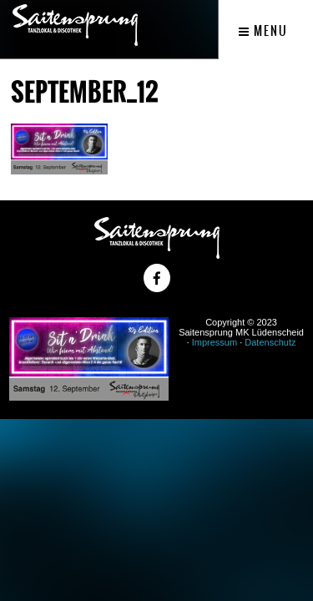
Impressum (214, 342)
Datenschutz (270, 342)
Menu (263, 31)
